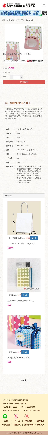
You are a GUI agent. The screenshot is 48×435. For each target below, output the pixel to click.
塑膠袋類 (28, 421)
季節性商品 (39, 425)
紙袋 (6, 421)
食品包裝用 (6, 425)
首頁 (3, 20)
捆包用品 (17, 425)
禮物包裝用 (28, 425)
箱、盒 (17, 421)
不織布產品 (39, 421)
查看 (34, 238)
